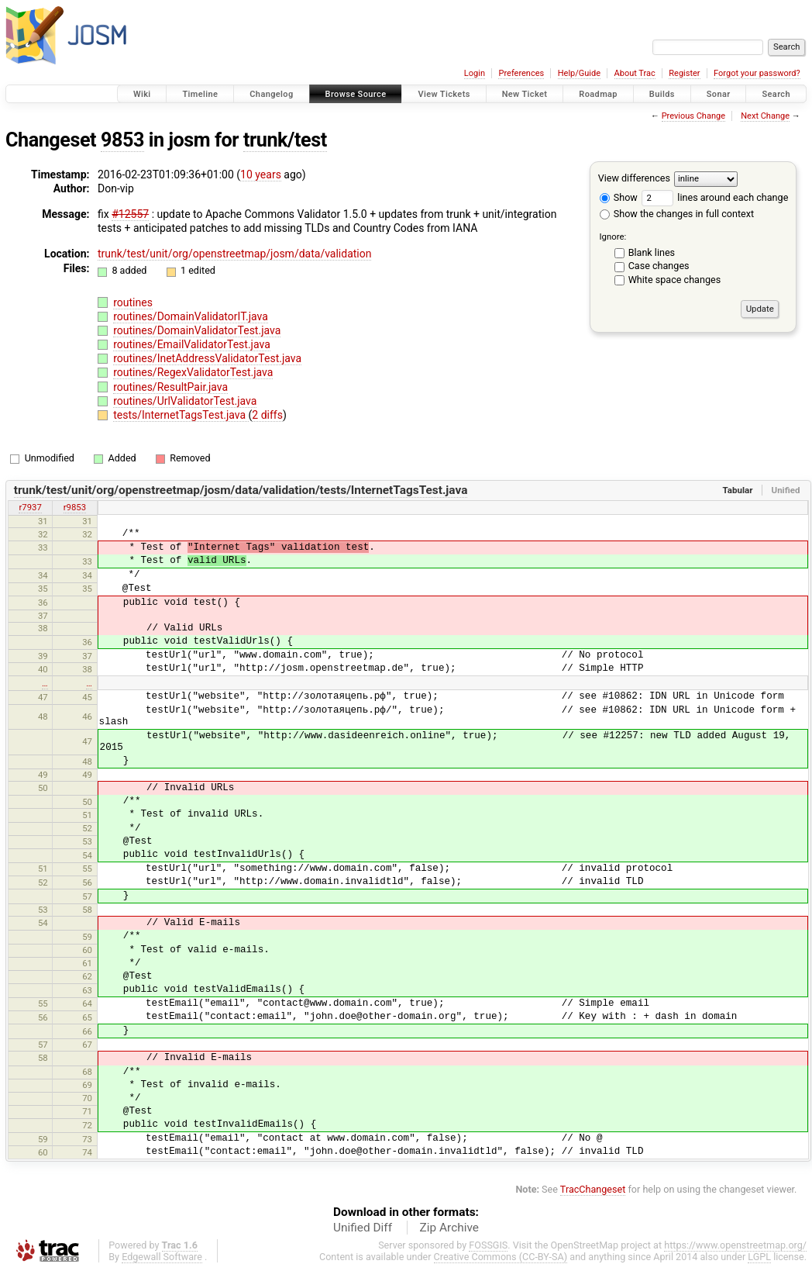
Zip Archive (449, 1228)
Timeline (200, 94)
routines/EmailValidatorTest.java (191, 344)
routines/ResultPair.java (170, 387)
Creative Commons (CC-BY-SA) (501, 1256)
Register (684, 73)
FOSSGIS (488, 1245)
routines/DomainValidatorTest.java (196, 330)
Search (776, 94)
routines (133, 302)
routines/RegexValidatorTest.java (193, 372)
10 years (260, 174)
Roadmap (598, 94)
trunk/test (285, 140)
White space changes (674, 279)
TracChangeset (593, 1189)
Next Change (765, 116)
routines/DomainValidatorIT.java (190, 316)
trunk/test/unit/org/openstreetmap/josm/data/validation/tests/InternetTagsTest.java (241, 490)
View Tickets (444, 94)
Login (474, 73)
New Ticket (525, 94)
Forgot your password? (757, 73)
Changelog (271, 94)
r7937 (30, 507)
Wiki (142, 94)
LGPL (759, 1256)
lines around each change (715, 197)
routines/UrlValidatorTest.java (184, 401)
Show (619, 197)
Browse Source (356, 94)
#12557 (130, 214)
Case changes (659, 265)
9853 (122, 140)
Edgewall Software (162, 1256)
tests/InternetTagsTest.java (180, 415)
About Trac (634, 73)
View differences (634, 178)
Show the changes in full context (677, 213)
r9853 (75, 507)
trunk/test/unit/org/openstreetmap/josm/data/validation (234, 253)
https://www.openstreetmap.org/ (735, 1245)
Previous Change (693, 116)
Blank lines (651, 252)
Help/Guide (579, 73)
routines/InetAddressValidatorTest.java (207, 358)
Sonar (719, 94)
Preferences (521, 73)
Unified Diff (362, 1228)
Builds (662, 94)
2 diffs (267, 415)
